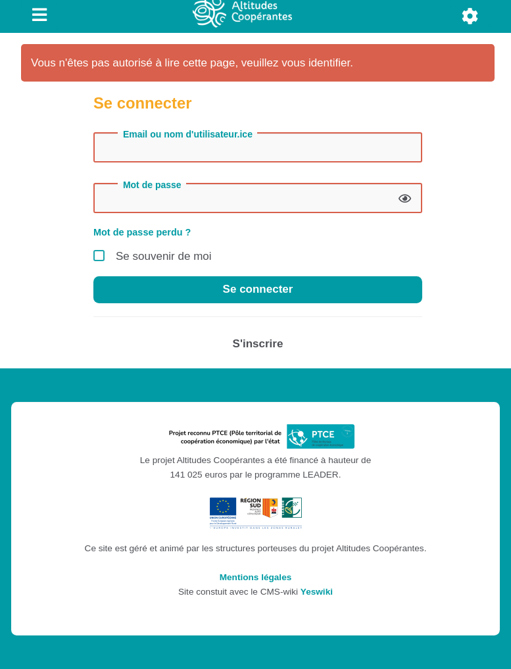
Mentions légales (256, 577)
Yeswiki (317, 592)
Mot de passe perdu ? (142, 232)
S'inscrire (258, 343)
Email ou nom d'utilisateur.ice (188, 134)
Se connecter (258, 289)
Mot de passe (152, 184)
